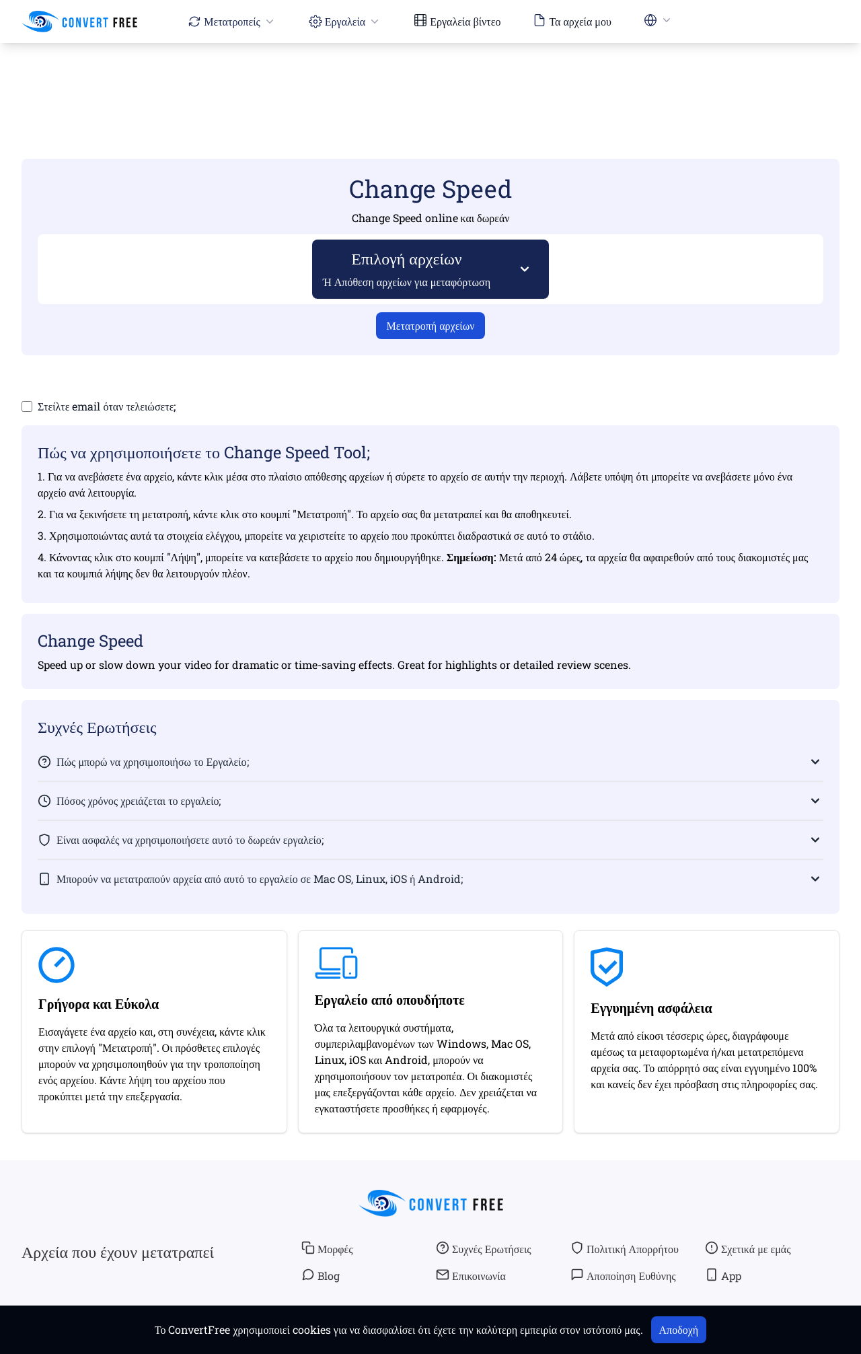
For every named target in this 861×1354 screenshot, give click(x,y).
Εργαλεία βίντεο (457, 20)
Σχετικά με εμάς (747, 1248)
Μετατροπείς (232, 21)
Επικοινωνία (471, 1275)
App (723, 1275)
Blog (320, 1275)
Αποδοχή (679, 1329)
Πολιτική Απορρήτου (624, 1248)
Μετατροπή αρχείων (431, 325)
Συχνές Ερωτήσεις (483, 1248)
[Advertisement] (430, 81)
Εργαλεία (345, 21)
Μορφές (327, 1248)
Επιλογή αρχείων (407, 268)
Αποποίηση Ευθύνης (623, 1275)
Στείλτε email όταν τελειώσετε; (107, 406)
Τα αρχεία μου (572, 20)
